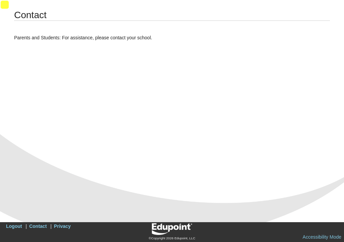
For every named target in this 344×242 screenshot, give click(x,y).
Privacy (62, 226)
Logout (14, 226)
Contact (38, 226)
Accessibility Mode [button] (322, 237)
